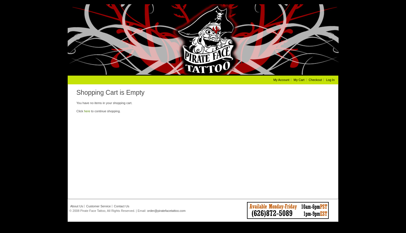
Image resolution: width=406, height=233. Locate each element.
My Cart (299, 80)
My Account (281, 80)
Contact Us (121, 206)
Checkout (315, 80)
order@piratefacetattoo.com (166, 210)
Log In (330, 80)
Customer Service (98, 206)
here (87, 111)
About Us (76, 206)
